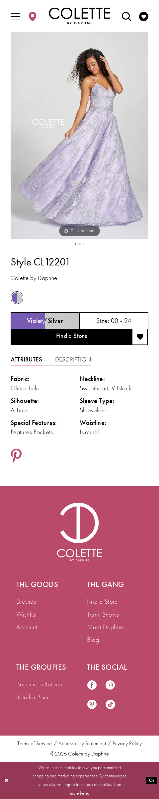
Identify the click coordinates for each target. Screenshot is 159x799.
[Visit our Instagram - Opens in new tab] (110, 685)
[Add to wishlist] (139, 338)
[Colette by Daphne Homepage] (79, 16)
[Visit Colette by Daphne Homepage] (79, 532)
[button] (15, 16)
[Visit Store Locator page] (33, 16)
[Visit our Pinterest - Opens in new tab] (92, 704)
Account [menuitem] (27, 627)
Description (73, 361)
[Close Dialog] (7, 780)
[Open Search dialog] (126, 16)
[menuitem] (15, 16)
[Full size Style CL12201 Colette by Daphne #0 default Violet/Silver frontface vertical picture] (79, 135)
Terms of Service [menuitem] (34, 744)
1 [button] (75, 244)
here (84, 793)
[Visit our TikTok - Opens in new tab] (110, 704)
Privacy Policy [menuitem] (127, 744)
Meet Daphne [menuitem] (105, 627)
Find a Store (71, 337)
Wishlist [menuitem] (26, 614)
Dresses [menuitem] (26, 601)
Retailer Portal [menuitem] (34, 697)
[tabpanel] (79, 135)
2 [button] (79, 244)
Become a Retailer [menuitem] (40, 684)
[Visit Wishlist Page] (144, 16)
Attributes (26, 361)
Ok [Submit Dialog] (151, 780)
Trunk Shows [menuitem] (103, 614)
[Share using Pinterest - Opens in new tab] (16, 458)
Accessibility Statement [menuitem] (82, 744)
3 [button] (84, 244)
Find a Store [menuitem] (102, 601)
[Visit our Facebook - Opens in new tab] (92, 685)
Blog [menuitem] (93, 639)
